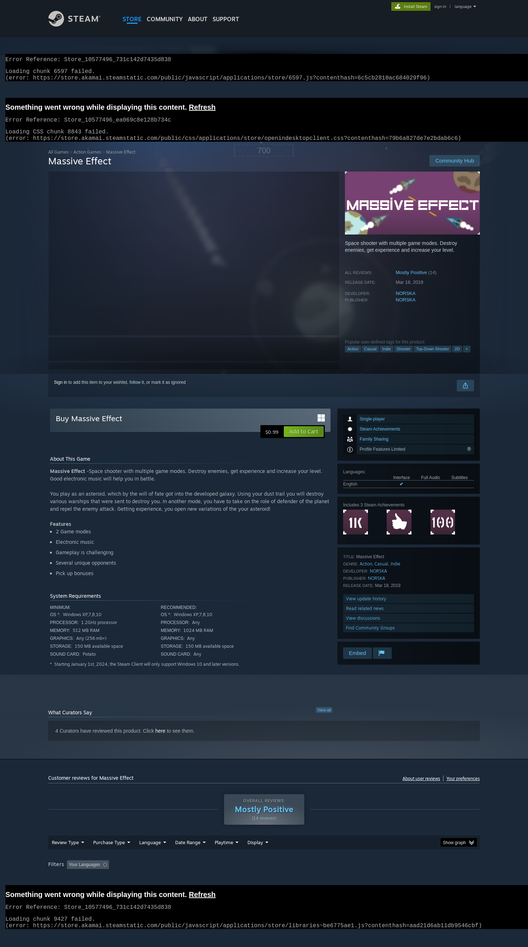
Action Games (87, 160)
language (463, 6)
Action (353, 357)
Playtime (224, 856)
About (198, 19)
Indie (386, 357)
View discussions (363, 626)
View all (324, 718)
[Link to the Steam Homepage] (79, 25)
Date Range (187, 856)
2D (457, 357)
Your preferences (463, 787)
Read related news (365, 617)
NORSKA (405, 302)
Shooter (404, 357)
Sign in (60, 390)
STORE (132, 19)
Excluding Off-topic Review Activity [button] (157, 878)
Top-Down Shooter (432, 357)
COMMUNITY (165, 19)
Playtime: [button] (213, 878)
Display (255, 856)
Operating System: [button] (324, 878)
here (160, 739)
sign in (440, 6)
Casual (370, 357)
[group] (264, 879)
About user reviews (421, 787)
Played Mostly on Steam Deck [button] (264, 878)
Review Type (65, 856)
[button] (303, 440)
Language (150, 856)
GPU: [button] (386, 878)
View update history (366, 607)
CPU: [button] (361, 878)
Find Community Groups (370, 636)
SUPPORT (226, 19)
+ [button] (466, 357)
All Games (58, 160)
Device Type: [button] (417, 878)
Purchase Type (109, 856)
